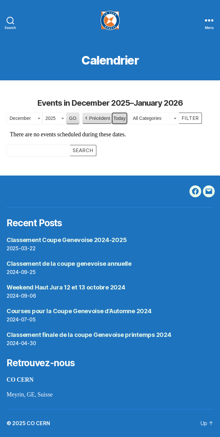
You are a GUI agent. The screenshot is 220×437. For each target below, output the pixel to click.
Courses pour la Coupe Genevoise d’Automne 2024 (79, 311)
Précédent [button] (97, 118)
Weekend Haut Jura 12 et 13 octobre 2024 (66, 287)
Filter (192, 117)
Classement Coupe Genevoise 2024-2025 (67, 239)
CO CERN (38, 423)
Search (82, 149)
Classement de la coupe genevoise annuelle (69, 263)
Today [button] (119, 118)
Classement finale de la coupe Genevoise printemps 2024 (89, 334)
